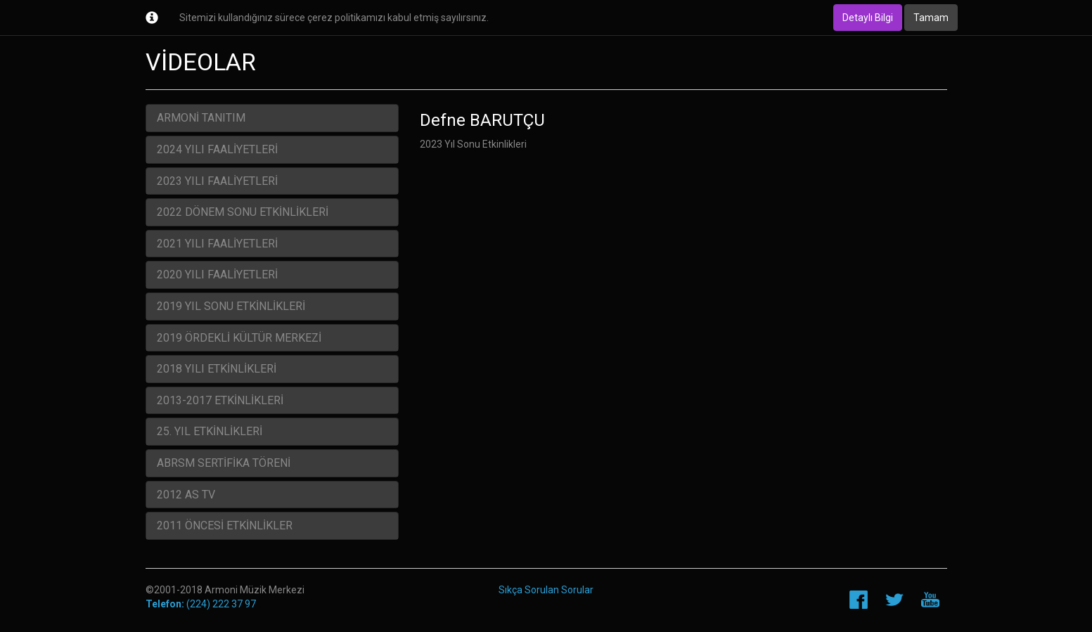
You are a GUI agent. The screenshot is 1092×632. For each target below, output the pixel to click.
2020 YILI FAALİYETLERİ (217, 274)
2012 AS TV (186, 494)
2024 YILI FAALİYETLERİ (217, 149)
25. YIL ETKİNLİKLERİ (209, 431)
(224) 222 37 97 (201, 604)
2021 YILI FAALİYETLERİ (217, 243)
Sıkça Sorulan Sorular (546, 589)
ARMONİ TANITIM (201, 117)
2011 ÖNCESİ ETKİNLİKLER (225, 525)
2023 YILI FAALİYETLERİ (217, 181)
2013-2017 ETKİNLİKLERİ (220, 400)
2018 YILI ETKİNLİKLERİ (216, 368)
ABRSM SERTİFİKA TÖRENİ (223, 463)
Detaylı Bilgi (867, 17)
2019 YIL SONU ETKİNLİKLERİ (231, 306)
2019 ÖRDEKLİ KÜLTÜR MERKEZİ (239, 337)
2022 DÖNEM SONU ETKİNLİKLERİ (242, 212)
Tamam (931, 17)
